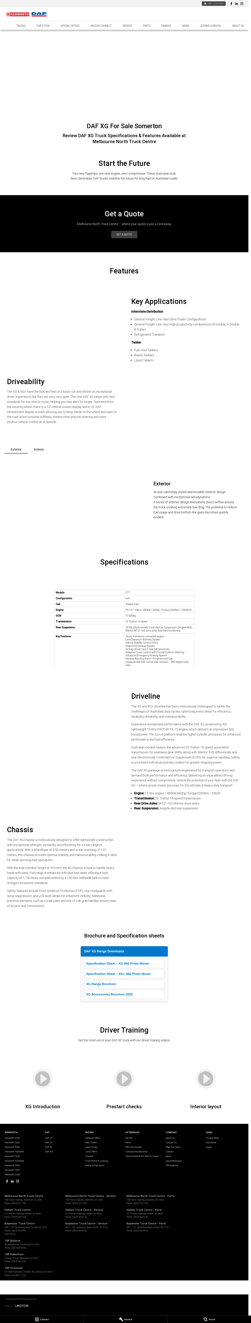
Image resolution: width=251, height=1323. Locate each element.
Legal (208, 1147)
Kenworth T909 (12, 1170)
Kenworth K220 (12, 1137)
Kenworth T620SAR (14, 1160)
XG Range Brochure (101, 984)
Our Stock (43, 25)
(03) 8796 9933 (140, 1230)
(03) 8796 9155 (18, 1261)
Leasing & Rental (210, 25)
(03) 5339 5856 (18, 1247)
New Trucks (91, 1142)
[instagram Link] (242, 3)
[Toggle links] (16, 1306)
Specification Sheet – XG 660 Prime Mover (117, 963)
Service (127, 25)
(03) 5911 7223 (18, 1275)
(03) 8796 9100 (18, 1217)
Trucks (21, 25)
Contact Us (171, 1142)
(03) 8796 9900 (79, 1230)
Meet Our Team (173, 1147)
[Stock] (209, 1319)
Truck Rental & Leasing (96, 1160)
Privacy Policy (212, 1137)
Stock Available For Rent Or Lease (142, 1156)
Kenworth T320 (12, 1142)
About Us (238, 25)
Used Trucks (91, 1147)
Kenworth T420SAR (14, 1151)
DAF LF (48, 1137)
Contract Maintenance (136, 1151)
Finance (166, 25)
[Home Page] (26, 14)
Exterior (16, 449)
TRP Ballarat (172, 1165)
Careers (170, 1151)
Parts (146, 25)
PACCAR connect (101, 25)
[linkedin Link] (236, 3)
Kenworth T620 (12, 1156)
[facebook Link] (231, 3)
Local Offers (91, 1151)
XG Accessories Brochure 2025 (109, 994)
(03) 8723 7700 (18, 1203)
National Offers (92, 1137)
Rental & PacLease (94, 1165)
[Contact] (42, 1319)
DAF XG (49, 1151)
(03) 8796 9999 (18, 1230)
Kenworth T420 (12, 1147)
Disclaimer (211, 1142)
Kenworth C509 (12, 1174)
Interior (39, 449)
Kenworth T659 (12, 1165)
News (185, 25)
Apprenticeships (174, 1160)
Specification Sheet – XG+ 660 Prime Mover (118, 974)
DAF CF (49, 1142)
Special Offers (70, 25)
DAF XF (48, 1147)
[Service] (125, 1319)
